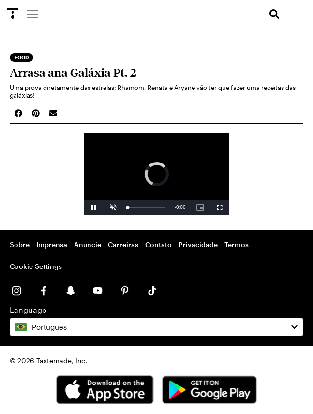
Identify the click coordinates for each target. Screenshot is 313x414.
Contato (158, 244)
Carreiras (123, 244)
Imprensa (51, 244)
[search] (274, 14)
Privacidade (198, 244)
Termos (236, 244)
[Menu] (32, 13)
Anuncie (87, 244)
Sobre (20, 244)
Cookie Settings (36, 266)
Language (28, 309)
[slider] (146, 207)
